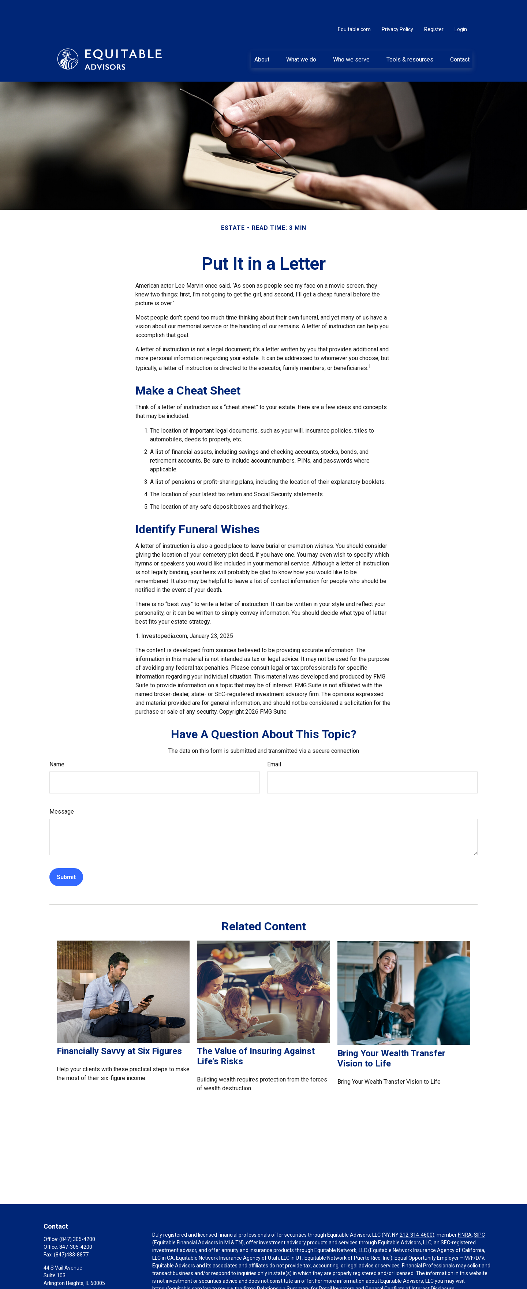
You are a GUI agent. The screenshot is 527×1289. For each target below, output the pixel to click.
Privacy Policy (397, 7)
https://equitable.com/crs (181, 1267)
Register (434, 7)
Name (56, 742)
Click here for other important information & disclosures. (216, 1280)
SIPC (479, 1213)
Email (274, 742)
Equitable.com (354, 7)
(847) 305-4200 (77, 1217)
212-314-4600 (416, 1213)
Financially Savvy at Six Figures (119, 1029)
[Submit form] (66, 855)
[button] (261, 37)
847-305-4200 (75, 1225)
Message (61, 789)
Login (461, 7)
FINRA (465, 1213)
